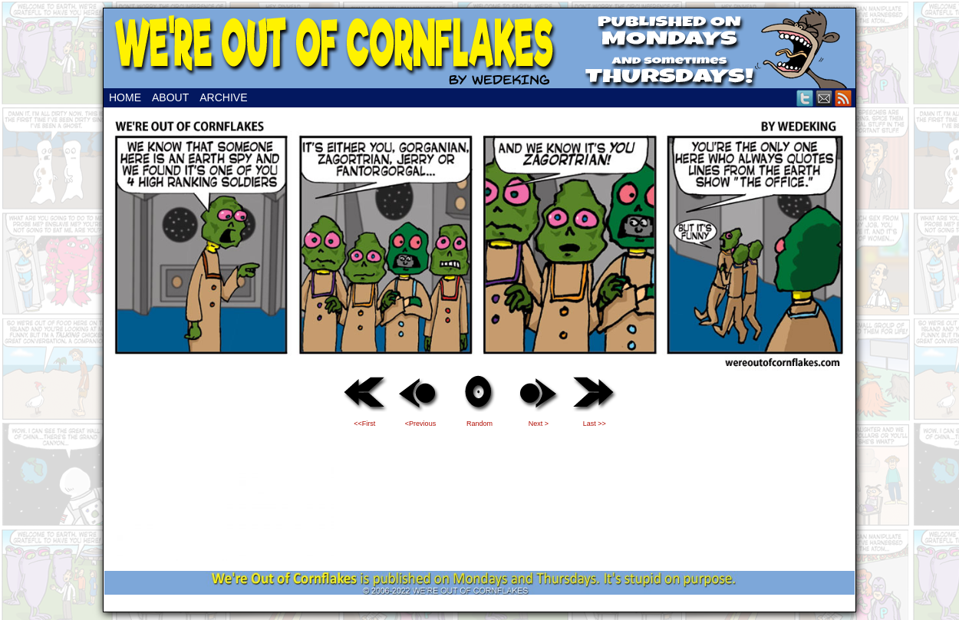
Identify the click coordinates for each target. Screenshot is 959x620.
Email (824, 97)
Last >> (594, 423)
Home (125, 97)
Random (479, 423)
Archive (223, 97)
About (170, 97)
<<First (364, 423)
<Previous (420, 423)
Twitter (805, 97)
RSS (843, 97)
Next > (539, 423)
